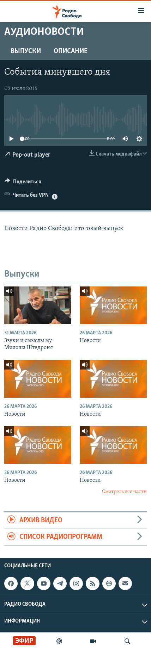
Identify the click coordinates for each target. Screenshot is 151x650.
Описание (70, 51)
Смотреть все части (124, 491)
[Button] (23, 183)
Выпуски (26, 51)
